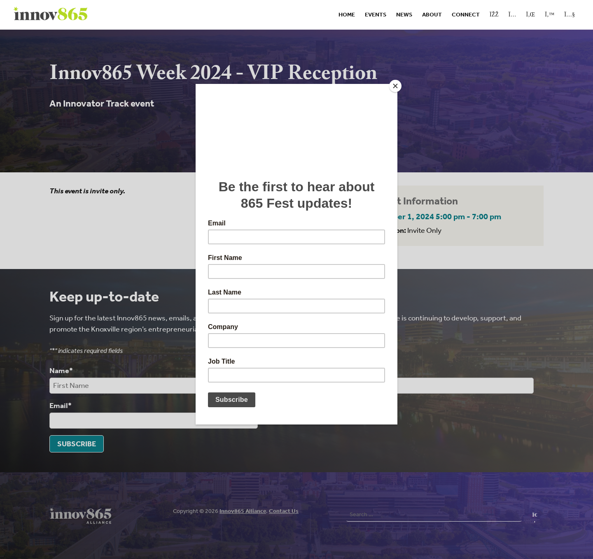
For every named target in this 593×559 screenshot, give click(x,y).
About (432, 14)
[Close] (395, 86)
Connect (466, 14)
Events (375, 14)
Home (347, 14)
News (404, 14)
